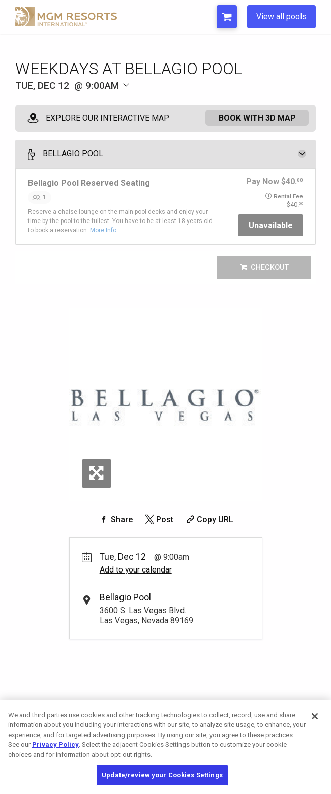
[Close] (315, 716)
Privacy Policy (55, 744)
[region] (165, 747)
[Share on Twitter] (158, 519)
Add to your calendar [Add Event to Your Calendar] (136, 570)
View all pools (281, 16)
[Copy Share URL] (209, 519)
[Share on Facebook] (115, 519)
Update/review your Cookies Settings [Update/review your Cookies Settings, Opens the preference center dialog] (162, 775)
